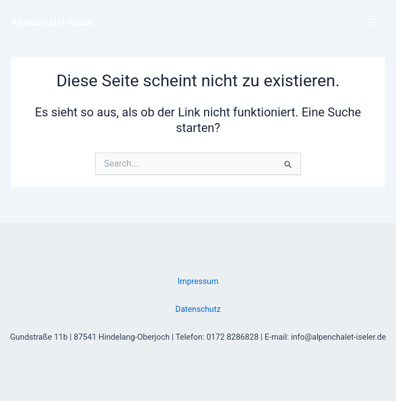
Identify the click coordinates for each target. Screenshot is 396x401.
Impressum (197, 281)
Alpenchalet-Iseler (52, 22)
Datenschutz (197, 309)
